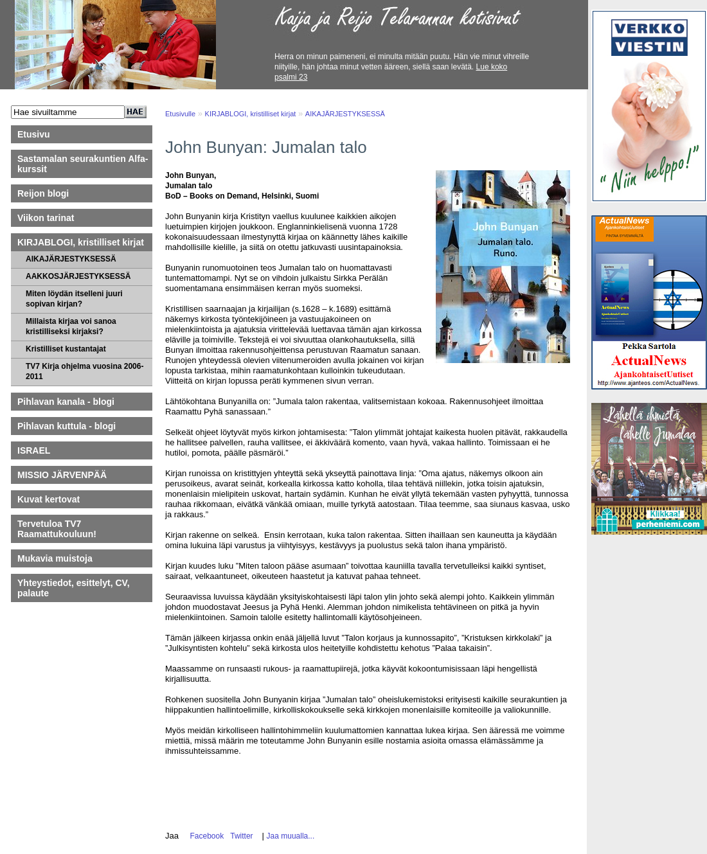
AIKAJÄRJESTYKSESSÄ (71, 258)
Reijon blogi (43, 193)
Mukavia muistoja (55, 558)
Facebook (205, 836)
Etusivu (33, 134)
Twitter (239, 836)
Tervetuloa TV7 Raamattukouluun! (56, 529)
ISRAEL (33, 450)
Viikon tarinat (45, 218)
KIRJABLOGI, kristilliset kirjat (80, 242)
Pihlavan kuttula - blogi (66, 426)
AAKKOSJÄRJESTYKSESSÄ (78, 276)
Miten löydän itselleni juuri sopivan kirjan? (74, 298)
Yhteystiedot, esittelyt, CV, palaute (73, 588)
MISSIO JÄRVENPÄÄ (68, 475)
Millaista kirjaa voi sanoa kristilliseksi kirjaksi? (71, 326)
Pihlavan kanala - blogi (65, 401)
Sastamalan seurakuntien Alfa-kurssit (82, 164)
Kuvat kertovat (48, 499)
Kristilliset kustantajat (66, 348)
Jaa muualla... (291, 836)
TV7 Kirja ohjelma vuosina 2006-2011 (84, 371)
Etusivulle (180, 114)
